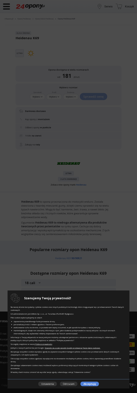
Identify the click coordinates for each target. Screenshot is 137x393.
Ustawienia (47, 384)
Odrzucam (68, 384)
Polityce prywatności (43, 344)
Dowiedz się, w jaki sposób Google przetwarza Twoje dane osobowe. (72, 348)
